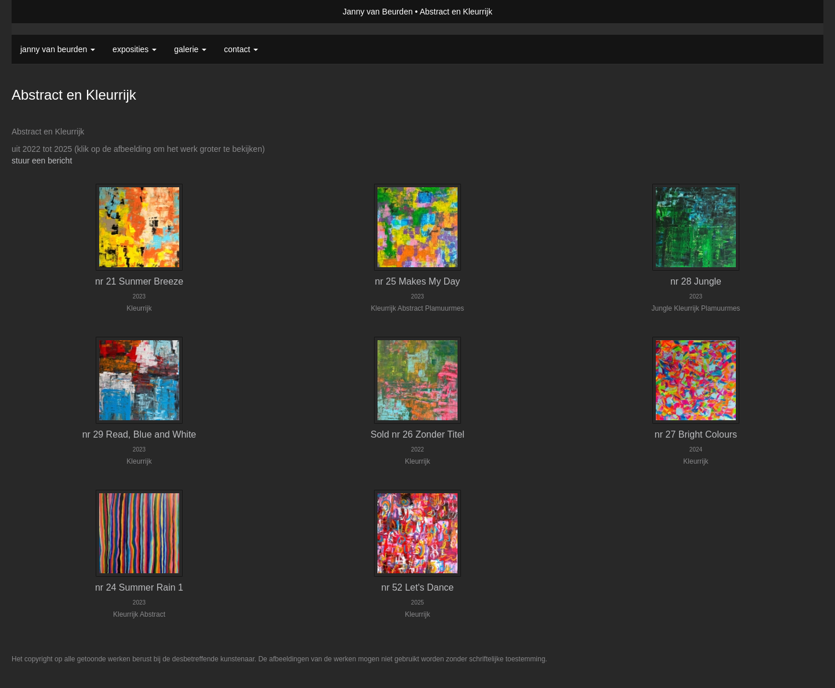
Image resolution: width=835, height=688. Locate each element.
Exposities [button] (134, 49)
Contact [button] (241, 49)
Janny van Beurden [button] (57, 49)
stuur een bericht (42, 160)
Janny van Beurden (378, 11)
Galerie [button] (190, 49)
